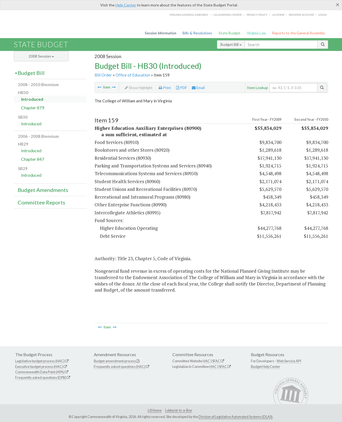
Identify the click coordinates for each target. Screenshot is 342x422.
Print (165, 88)
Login (322, 14)
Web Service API (289, 361)
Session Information (160, 33)
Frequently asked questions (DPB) (40, 377)
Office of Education (132, 75)
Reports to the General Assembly (298, 33)
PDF (181, 88)
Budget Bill (231, 44)
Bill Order (103, 75)
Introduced (32, 99)
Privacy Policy (257, 14)
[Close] (338, 4)
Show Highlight (139, 88)
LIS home (278, 14)
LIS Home (155, 410)
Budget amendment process (115, 361)
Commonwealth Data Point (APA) (39, 372)
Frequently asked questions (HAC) (119, 366)
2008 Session (41, 56)
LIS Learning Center (227, 14)
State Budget (229, 33)
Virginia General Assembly (188, 14)
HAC (206, 361)
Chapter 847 (32, 159)
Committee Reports (41, 202)
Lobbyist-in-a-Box (178, 410)
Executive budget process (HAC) (39, 366)
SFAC (216, 361)
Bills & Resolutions (197, 33)
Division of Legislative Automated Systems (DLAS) (236, 417)
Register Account (301, 14)
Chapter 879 (32, 107)
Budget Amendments (43, 190)
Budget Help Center (265, 366)
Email (198, 88)
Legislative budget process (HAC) (40, 361)
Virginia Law (256, 33)
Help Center (125, 5)
